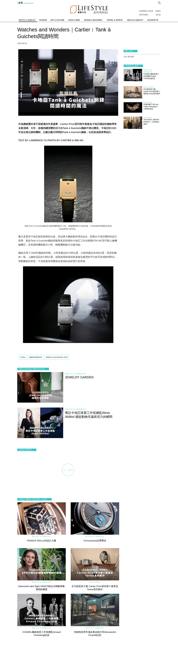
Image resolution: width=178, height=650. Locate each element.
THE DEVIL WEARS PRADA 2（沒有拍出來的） (151, 122)
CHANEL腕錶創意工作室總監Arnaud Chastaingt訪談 (151, 76)
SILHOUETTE (152, 20)
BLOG (158, 15)
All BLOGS (129, 57)
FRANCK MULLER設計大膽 (41, 540)
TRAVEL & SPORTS (115, 20)
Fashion (147, 102)
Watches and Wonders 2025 (57, 357)
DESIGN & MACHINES (93, 20)
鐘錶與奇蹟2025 (35, 357)
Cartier (22, 357)
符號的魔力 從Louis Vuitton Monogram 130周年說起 (150, 106)
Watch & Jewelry (75, 374)
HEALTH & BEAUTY (135, 20)
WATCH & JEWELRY (27, 20)
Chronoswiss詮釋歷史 (94, 540)
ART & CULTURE (57, 20)
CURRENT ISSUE (146, 11)
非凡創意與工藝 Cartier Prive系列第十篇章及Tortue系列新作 (151, 91)
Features (95, 582)
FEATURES (143, 15)
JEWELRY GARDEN (79, 377)
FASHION (43, 20)
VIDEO (158, 11)
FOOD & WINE (74, 20)
